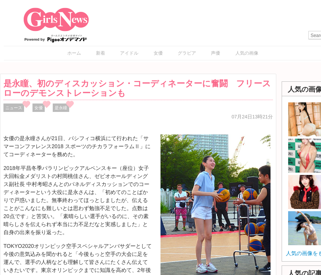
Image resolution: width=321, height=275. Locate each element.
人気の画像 (246, 53)
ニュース (13, 107)
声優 (215, 53)
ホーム (74, 53)
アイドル (129, 53)
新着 (100, 53)
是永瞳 (61, 107)
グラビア (187, 53)
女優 (158, 53)
